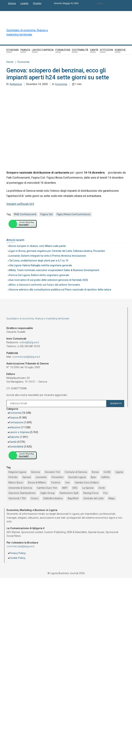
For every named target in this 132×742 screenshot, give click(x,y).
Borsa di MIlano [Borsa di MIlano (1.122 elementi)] (37, 482)
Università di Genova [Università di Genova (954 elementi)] (20, 487)
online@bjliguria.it (29, 342)
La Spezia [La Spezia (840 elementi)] (88, 487)
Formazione (16, 422)
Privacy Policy (17, 553)
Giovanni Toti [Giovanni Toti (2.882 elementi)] (52, 472)
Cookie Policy (17, 558)
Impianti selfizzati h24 (20, 204)
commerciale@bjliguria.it (26, 356)
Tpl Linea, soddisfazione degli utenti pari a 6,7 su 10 (38, 260)
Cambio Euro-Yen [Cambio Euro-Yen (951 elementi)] (47, 487)
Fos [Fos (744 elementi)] (105, 493)
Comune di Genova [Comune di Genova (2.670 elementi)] (76, 472)
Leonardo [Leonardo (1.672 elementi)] (41, 477)
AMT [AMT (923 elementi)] (65, 487)
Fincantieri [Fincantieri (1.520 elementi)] (57, 477)
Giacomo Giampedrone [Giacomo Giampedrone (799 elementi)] (22, 493)
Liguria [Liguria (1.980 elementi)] (119, 472)
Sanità (12, 441)
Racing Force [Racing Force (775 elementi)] (90, 493)
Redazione (16, 84)
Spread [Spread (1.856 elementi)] (27, 477)
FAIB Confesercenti (25, 214)
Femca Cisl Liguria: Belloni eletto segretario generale (39, 275)
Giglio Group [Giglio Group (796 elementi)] (47, 493)
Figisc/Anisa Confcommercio (73, 214)
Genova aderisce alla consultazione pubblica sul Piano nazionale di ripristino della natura (60, 289)
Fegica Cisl (46, 214)
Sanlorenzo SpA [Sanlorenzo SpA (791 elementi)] (69, 493)
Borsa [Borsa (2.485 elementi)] (95, 472)
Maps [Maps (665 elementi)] (112, 498)
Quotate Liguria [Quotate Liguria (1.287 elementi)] (77, 477)
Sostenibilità (16, 446)
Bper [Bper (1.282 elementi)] (93, 477)
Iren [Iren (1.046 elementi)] (67, 482)
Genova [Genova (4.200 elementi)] (35, 472)
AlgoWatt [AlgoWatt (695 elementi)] (73, 498)
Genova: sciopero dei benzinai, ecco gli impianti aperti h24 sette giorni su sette (57, 74)
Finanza (13, 417)
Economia (61, 84)
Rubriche (14, 437)
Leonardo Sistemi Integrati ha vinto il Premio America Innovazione (47, 255)
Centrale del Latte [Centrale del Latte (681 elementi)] (93, 498)
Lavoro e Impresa (19, 432)
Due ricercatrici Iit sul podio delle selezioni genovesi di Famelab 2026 (48, 280)
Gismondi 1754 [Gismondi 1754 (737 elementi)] (17, 498)
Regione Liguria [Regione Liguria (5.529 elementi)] (17, 472)
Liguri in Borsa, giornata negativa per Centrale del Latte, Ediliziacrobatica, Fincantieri (57, 251)
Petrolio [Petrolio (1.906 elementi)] (13, 477)
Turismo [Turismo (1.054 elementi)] (55, 482)
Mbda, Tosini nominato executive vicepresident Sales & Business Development (54, 270)
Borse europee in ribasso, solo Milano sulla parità (37, 246)
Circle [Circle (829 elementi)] (101, 487)
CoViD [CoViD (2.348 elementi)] (107, 472)
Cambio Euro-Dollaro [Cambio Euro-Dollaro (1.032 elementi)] (87, 482)
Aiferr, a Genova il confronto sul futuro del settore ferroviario (44, 284)
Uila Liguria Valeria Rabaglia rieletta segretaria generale (40, 265)
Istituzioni (14, 427)
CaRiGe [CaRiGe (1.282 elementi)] (105, 477)
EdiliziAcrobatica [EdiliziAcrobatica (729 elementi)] (53, 498)
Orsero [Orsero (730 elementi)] (34, 498)
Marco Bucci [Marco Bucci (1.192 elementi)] (16, 482)
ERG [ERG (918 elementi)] (75, 487)
